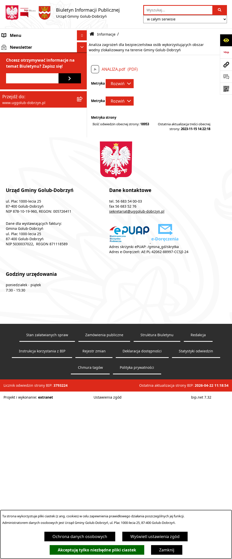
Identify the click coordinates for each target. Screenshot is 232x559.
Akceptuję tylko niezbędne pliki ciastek (97, 550)
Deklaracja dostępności (142, 507)
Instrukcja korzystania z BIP (42, 507)
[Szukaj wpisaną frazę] (220, 10)
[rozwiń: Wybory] (83, 221)
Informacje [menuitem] (12, 112)
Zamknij (166, 550)
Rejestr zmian (94, 507)
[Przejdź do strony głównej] (62, 13)
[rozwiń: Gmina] (83, 45)
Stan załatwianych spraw (47, 491)
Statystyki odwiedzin (196, 507)
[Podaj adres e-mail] (32, 264)
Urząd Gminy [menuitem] (14, 65)
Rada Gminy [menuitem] (13, 55)
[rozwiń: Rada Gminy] (83, 55)
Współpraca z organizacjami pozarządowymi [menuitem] (29, 89)
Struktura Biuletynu (156, 491)
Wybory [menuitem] (9, 221)
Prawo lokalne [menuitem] (15, 102)
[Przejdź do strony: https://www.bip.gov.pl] (226, 52)
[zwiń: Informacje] (83, 112)
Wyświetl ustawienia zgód (155, 536)
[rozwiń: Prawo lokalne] (83, 102)
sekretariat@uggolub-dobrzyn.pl (136, 368)
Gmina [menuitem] (8, 45)
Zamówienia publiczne (104, 491)
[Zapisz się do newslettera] (70, 264)
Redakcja (198, 491)
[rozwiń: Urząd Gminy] (83, 65)
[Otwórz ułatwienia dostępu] (226, 40)
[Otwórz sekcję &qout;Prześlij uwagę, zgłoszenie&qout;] (226, 76)
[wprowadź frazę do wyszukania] (178, 10)
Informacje (106, 34)
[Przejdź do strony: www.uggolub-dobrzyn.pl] (226, 64)
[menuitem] (43, 125)
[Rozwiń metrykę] (120, 83)
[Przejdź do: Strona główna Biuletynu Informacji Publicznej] (92, 34)
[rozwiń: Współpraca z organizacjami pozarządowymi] (83, 86)
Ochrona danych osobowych (79, 536)
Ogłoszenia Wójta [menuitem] (19, 76)
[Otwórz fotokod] (226, 89)
